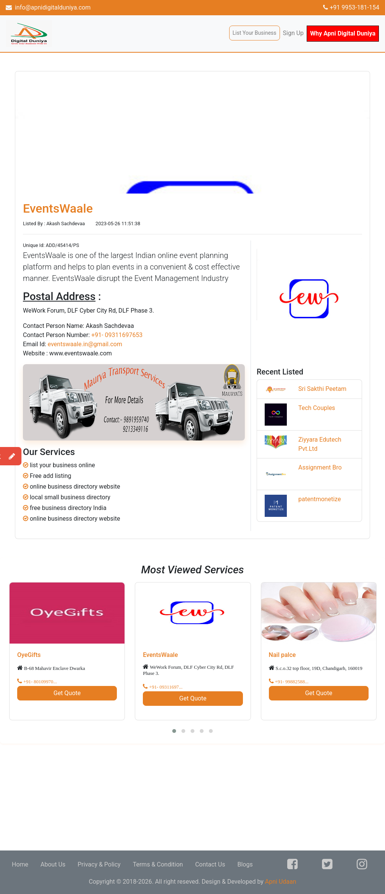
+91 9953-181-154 (351, 7)
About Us (52, 864)
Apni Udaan (280, 881)
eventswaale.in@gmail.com (85, 344)
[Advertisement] (192, 797)
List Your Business (255, 33)
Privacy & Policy (99, 864)
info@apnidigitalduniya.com (48, 7)
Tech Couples (316, 407)
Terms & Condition (158, 864)
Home (20, 864)
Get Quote (67, 693)
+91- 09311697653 (116, 335)
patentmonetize (319, 499)
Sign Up (293, 33)
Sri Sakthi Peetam (322, 388)
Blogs (244, 864)
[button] (174, 731)
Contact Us (210, 864)
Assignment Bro (320, 467)
